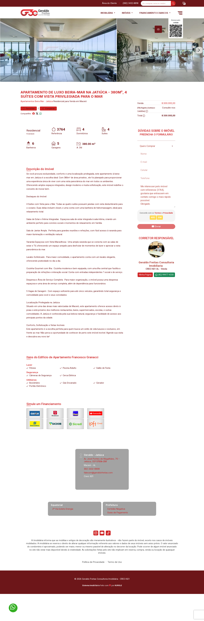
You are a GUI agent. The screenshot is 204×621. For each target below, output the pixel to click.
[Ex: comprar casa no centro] (156, 3)
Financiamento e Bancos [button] (154, 13)
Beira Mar (39, 110)
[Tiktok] (109, 542)
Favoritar (29, 117)
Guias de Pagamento (117, 521)
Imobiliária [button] (107, 13)
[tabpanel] (102, 54)
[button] (184, 3)
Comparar (48, 117)
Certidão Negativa (116, 518)
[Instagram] (95, 542)
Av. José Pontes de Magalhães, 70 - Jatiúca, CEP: (102, 469)
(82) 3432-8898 (92, 478)
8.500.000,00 (168, 112)
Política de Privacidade (93, 572)
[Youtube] (102, 542)
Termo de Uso (115, 572)
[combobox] (156, 155)
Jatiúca (49, 110)
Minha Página (145, 284)
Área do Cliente (109, 3)
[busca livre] (173, 3)
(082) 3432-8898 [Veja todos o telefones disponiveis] (130, 3)
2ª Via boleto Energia (62, 518)
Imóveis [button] (126, 13)
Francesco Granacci (85, 366)
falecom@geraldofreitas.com (98, 481)
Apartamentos (27, 110)
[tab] (158, 29)
